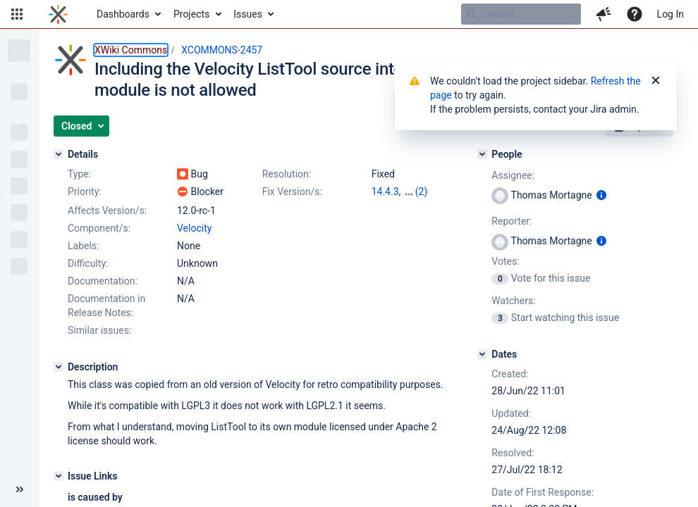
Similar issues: (99, 330)
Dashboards (123, 14)
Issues (247, 14)
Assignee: (512, 175)
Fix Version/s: (292, 191)
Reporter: (511, 221)
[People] (482, 154)
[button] (17, 14)
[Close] (656, 81)
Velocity (194, 228)
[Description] (58, 367)
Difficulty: (88, 263)
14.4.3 (385, 191)
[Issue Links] (58, 476)
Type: (79, 174)
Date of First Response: (542, 492)
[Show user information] (601, 195)
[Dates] (482, 354)
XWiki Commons (130, 50)
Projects (191, 14)
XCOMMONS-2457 (221, 50)
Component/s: (99, 228)
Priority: (85, 191)
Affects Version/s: (107, 210)
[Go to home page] (58, 14)
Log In (670, 14)
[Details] (58, 154)
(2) (421, 191)
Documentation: (102, 281)
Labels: (83, 245)
